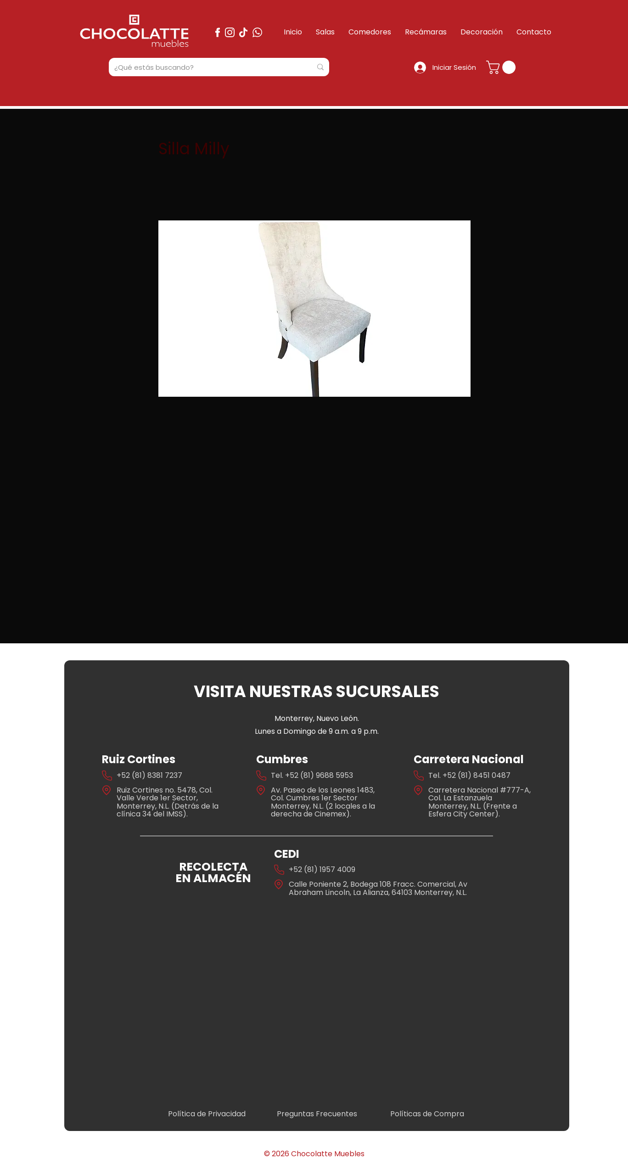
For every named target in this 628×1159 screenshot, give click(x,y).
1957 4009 (337, 869)
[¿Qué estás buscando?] (206, 67)
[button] (502, 67)
